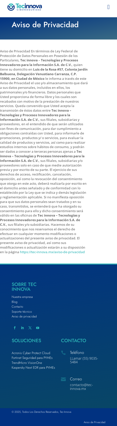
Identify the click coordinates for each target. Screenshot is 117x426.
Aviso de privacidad (24, 316)
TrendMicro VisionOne (27, 362)
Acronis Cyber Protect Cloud (31, 353)
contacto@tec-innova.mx (81, 386)
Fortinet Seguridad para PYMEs (32, 357)
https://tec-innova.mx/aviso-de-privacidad (52, 252)
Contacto (17, 306)
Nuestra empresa (22, 297)
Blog (14, 302)
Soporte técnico (22, 311)
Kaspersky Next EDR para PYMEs (33, 367)
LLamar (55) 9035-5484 (84, 360)
